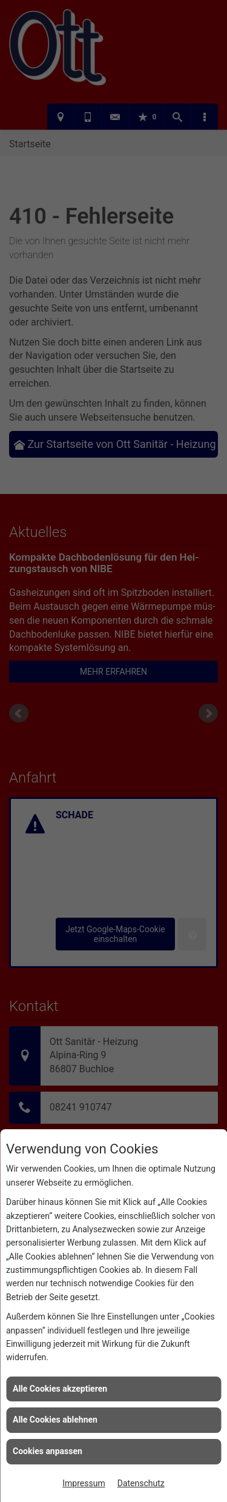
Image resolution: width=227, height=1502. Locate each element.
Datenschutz (141, 1483)
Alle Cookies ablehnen (55, 1419)
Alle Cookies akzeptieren (60, 1389)
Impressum (83, 1483)
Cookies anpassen (47, 1451)
